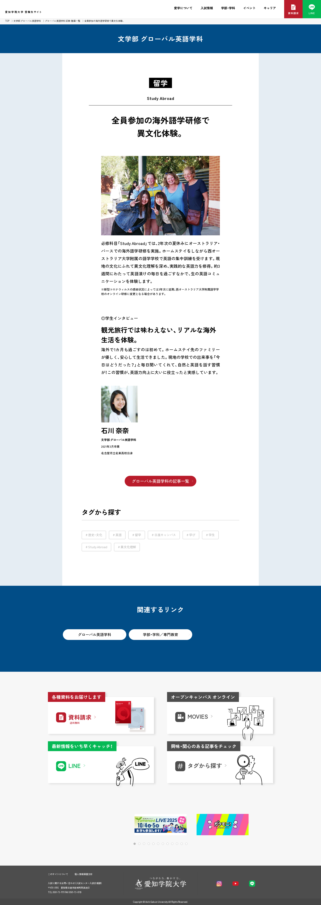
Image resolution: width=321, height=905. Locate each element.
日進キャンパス (165, 535)
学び (192, 535)
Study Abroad (97, 547)
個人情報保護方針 (84, 874)
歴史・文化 (95, 535)
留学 (138, 535)
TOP (7, 21)
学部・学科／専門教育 (160, 634)
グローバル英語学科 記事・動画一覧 (62, 21)
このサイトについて (58, 874)
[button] (256, 825)
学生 (212, 535)
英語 (118, 535)
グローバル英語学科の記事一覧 (160, 481)
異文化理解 (128, 547)
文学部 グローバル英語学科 (27, 21)
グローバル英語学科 (94, 634)
